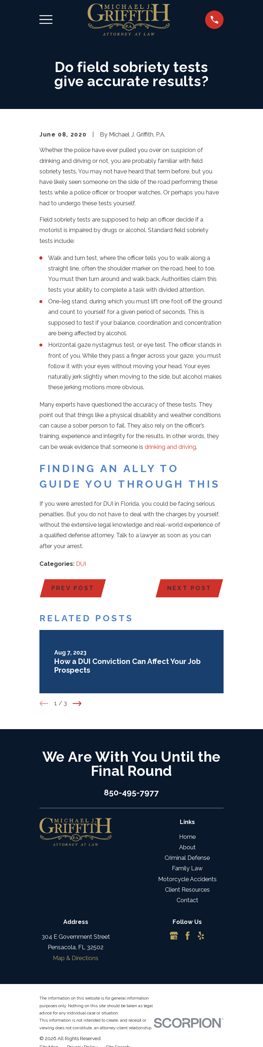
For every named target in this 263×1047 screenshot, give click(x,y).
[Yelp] (201, 936)
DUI (81, 563)
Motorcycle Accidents (187, 879)
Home (187, 836)
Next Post (189, 588)
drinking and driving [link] (170, 446)
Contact (187, 900)
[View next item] (77, 703)
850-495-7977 (131, 792)
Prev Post (72, 588)
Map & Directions (75, 958)
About (187, 847)
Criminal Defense (187, 858)
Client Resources (187, 890)
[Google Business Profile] (174, 936)
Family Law (187, 868)
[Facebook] (187, 936)
